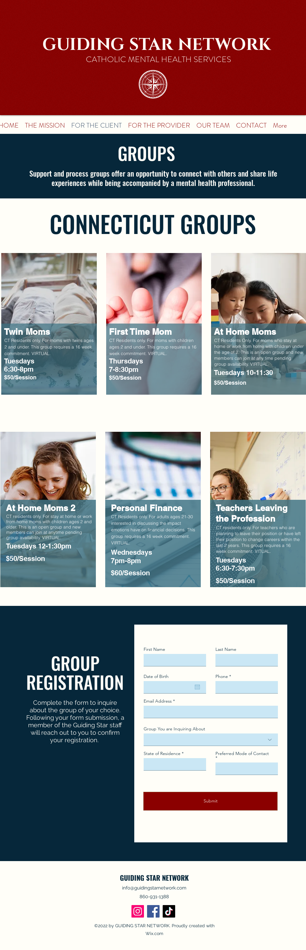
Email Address (158, 701)
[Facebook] (153, 911)
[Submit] (210, 801)
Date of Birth (156, 676)
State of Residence (162, 753)
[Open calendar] (197, 686)
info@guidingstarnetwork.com (154, 888)
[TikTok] (169, 911)
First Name (154, 649)
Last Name (225, 649)
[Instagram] (137, 911)
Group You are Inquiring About (174, 729)
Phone (221, 676)
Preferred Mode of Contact (242, 753)
